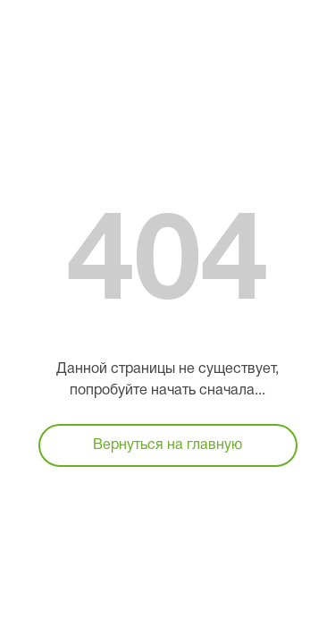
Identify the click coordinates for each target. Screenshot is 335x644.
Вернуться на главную (167, 445)
